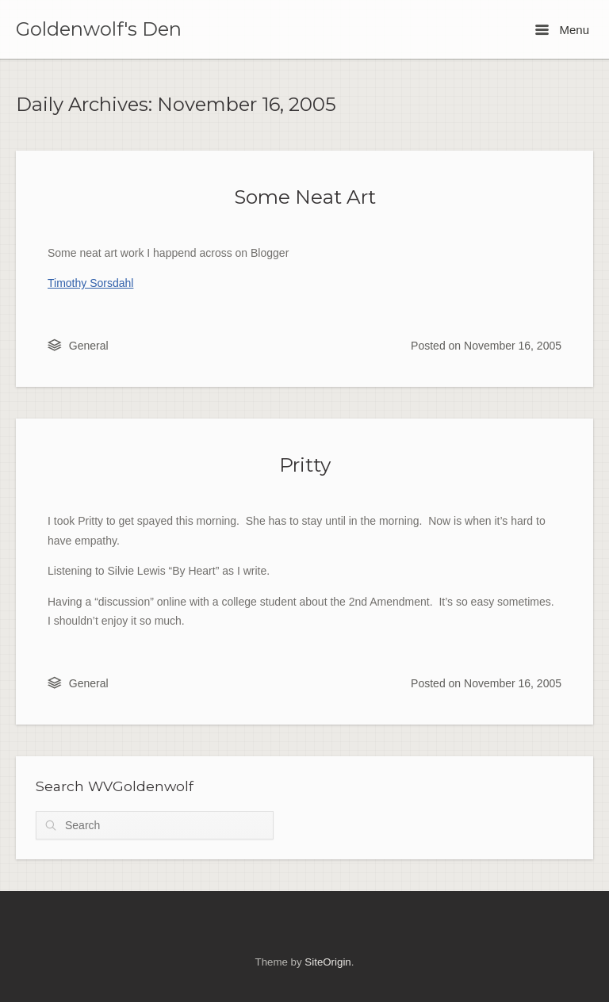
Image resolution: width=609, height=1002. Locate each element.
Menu (562, 29)
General (89, 345)
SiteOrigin (327, 962)
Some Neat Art (305, 196)
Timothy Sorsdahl (90, 283)
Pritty (305, 464)
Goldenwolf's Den (99, 29)
